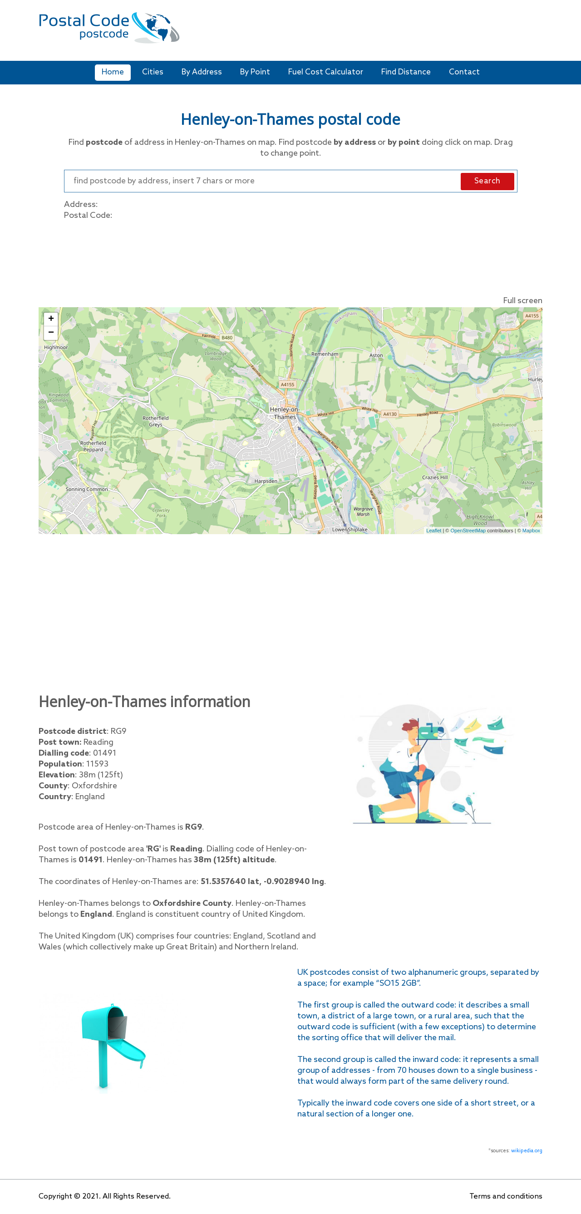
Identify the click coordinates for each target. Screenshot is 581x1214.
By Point (255, 72)
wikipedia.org (526, 1151)
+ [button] (51, 319)
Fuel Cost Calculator (325, 72)
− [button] (51, 333)
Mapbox (531, 530)
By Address (202, 72)
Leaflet (433, 530)
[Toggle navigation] (536, 33)
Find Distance (406, 72)
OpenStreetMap (468, 530)
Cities (152, 72)
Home (113, 72)
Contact (464, 72)
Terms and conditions (505, 1196)
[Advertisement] (356, 31)
